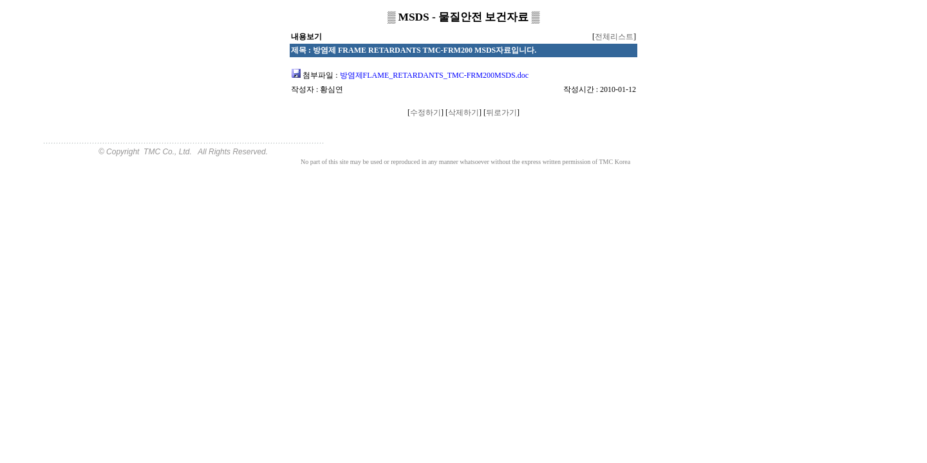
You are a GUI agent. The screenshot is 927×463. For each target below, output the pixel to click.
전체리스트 (614, 36)
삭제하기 (463, 112)
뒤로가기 (501, 112)
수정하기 (425, 112)
